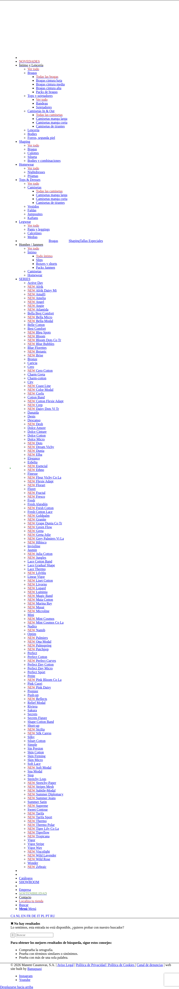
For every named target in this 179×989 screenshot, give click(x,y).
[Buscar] (23, 905)
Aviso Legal (65, 965)
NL (18, 916)
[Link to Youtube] (24, 980)
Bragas (53, 241)
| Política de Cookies (120, 965)
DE (34, 916)
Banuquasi (35, 969)
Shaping (74, 241)
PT (47, 916)
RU (52, 916)
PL (43, 916)
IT (38, 916)
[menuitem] (97, 43)
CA (13, 916)
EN (23, 916)
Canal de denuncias (150, 965)
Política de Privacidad (91, 965)
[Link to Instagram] (26, 976)
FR (28, 916)
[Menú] (27, 909)
